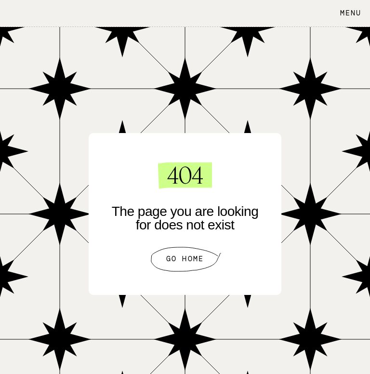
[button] (348, 13)
